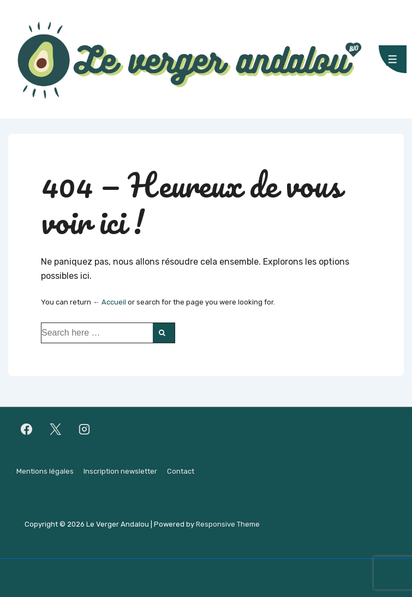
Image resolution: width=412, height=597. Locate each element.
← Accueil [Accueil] (109, 302)
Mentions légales (45, 471)
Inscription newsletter (120, 471)
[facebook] (26, 429)
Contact (180, 471)
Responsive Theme (228, 524)
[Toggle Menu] (393, 59)
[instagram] (84, 429)
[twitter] (55, 429)
